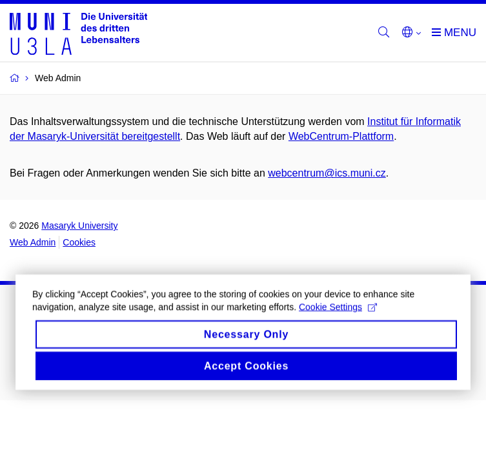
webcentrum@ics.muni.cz (327, 173)
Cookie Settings (338, 313)
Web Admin (33, 242)
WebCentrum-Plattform (341, 136)
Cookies (79, 242)
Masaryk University (79, 225)
